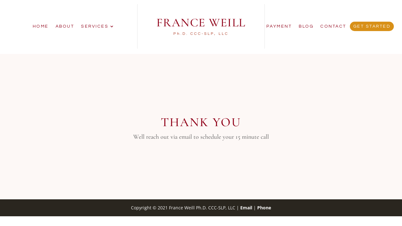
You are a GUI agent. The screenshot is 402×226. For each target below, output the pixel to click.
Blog (306, 26)
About (65, 26)
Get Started (372, 26)
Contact (333, 26)
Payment (279, 26)
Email (246, 208)
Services (94, 26)
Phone (264, 208)
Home (41, 26)
